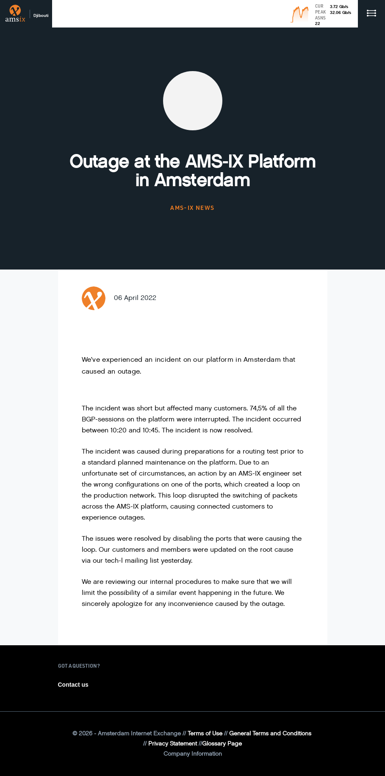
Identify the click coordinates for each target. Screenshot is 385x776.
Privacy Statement (173, 744)
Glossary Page (222, 744)
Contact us (73, 684)
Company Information (192, 754)
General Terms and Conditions (270, 733)
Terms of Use (205, 733)
